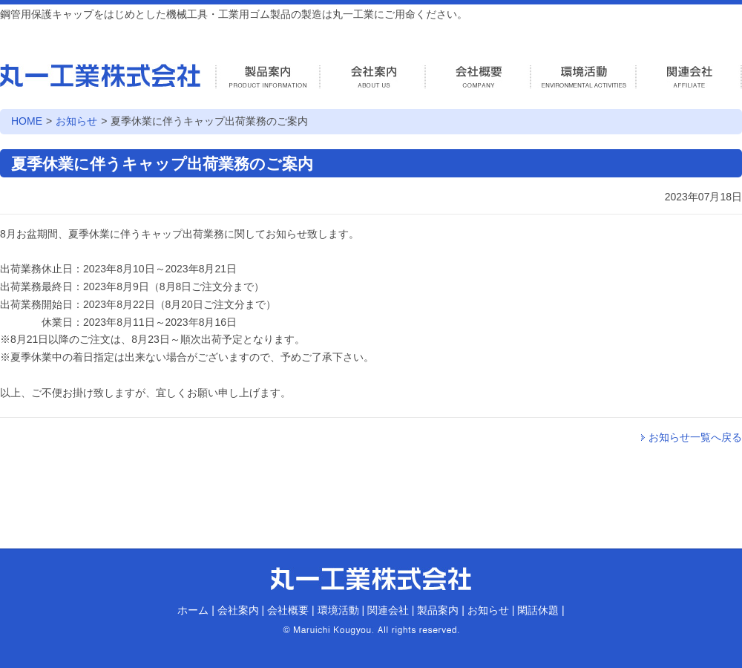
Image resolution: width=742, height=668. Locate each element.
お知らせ (76, 121)
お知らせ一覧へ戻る (695, 437)
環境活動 (338, 610)
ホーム (193, 610)
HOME (26, 121)
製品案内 (438, 610)
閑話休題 (538, 610)
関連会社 (388, 610)
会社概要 (288, 610)
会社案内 (238, 610)
